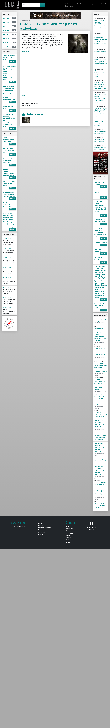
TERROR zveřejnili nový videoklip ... (100, 131)
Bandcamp (25, 51)
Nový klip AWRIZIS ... (100, 51)
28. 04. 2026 (7, 238)
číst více (12, 62)
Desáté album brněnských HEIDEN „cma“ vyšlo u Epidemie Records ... (100, 39)
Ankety (68, 535)
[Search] (33, 5)
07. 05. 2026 (7, 277)
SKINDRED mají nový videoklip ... (99, 139)
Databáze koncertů (69, 5)
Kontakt (80, 4)
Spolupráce (92, 4)
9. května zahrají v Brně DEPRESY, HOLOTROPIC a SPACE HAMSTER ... (100, 84)
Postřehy (69, 537)
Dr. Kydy (68, 540)
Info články (69, 533)
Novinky (57, 4)
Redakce (41, 534)
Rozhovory (69, 528)
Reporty (68, 531)
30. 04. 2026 (7, 248)
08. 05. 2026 (7, 297)
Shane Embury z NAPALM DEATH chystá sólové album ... (99, 73)
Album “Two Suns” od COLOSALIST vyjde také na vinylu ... (100, 61)
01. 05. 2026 (7, 258)
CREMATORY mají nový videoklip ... (100, 147)
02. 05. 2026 (7, 268)
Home (47, 4)
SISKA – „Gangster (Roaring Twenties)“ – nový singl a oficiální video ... (100, 97)
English (68, 542)
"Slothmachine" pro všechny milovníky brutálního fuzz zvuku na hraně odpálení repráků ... (100, 111)
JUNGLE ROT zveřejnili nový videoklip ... (99, 122)
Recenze (68, 526)
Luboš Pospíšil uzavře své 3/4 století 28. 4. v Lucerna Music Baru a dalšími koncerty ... (100, 24)
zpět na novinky (26, 20)
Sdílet (24, 95)
